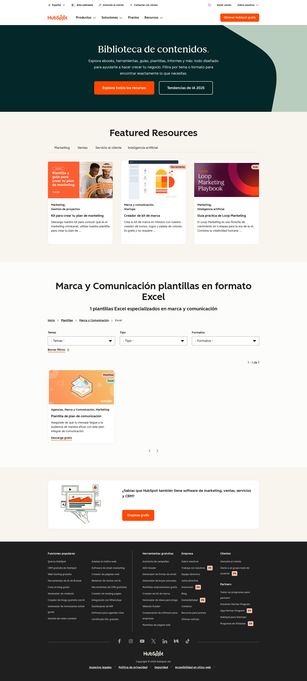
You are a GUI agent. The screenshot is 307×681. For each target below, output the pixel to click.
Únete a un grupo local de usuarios (234, 571)
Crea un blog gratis (59, 587)
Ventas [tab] (83, 148)
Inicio (51, 320)
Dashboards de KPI (102, 606)
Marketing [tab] (62, 148)
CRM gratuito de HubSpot (62, 568)
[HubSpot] (57, 18)
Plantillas (67, 320)
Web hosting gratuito (60, 574)
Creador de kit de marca (156, 593)
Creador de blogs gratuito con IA (66, 600)
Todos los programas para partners (235, 595)
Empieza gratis (138, 515)
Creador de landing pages (106, 593)
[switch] (82, 5)
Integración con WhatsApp (107, 600)
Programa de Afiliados (236, 623)
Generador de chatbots (61, 593)
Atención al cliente (111, 5)
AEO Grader (149, 568)
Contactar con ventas (144, 5)
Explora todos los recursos (124, 88)
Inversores (191, 587)
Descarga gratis (61, 438)
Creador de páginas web (105, 574)
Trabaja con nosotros (197, 568)
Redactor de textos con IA (106, 580)
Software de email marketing (108, 568)
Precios (133, 17)
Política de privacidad (133, 667)
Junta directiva (189, 580)
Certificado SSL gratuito (105, 619)
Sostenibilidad (193, 600)
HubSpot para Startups (233, 617)
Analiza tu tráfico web (104, 561)
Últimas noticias (190, 619)
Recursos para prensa (193, 612)
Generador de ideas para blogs (160, 600)
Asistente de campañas (156, 561)
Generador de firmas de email (159, 574)
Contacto (186, 606)
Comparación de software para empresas (160, 615)
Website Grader (151, 606)
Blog (184, 593)
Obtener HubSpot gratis (240, 17)
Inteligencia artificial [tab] (143, 148)
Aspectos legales (100, 667)
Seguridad (161, 667)
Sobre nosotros (190, 561)
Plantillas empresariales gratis (160, 587)
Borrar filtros (59, 349)
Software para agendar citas (108, 612)
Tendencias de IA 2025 (186, 88)
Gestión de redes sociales (62, 618)
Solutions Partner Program (235, 604)
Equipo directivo (190, 574)
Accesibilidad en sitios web (193, 667)
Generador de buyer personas (159, 580)
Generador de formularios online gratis (66, 609)
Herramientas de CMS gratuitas (109, 587)
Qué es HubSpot (57, 561)
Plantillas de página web (157, 625)
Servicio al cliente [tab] (109, 148)
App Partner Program (236, 610)
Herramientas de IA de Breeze (64, 580)
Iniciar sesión (224, 5)
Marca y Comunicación (94, 320)
